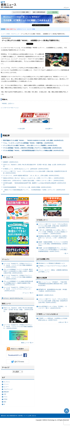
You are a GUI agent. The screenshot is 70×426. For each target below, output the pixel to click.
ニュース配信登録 (53, 12)
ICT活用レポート (42, 220)
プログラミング (8, 389)
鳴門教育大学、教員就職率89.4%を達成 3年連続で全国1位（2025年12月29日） (52, 290)
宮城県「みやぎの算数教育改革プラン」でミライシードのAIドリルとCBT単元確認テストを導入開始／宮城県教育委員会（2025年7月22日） (53, 249)
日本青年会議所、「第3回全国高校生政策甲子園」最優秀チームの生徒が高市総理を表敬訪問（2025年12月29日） (34, 183)
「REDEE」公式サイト (7, 103)
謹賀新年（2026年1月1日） (11, 162)
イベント (6, 384)
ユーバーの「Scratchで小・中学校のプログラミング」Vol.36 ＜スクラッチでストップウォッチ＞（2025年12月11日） (18, 289)
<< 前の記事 (21, 128)
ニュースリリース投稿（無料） (21, 12)
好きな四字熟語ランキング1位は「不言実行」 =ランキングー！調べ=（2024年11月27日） (52, 307)
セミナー (6, 386)
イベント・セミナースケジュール (13, 298)
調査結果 (6, 391)
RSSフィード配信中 (17, 348)
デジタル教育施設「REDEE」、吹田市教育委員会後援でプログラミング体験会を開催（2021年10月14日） (34, 150)
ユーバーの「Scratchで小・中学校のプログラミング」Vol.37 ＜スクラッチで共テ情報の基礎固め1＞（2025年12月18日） (18, 277)
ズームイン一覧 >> (28, 293)
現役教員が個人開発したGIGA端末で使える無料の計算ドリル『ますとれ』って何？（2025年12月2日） (52, 237)
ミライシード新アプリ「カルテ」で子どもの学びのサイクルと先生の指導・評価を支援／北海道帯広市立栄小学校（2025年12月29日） (35, 172)
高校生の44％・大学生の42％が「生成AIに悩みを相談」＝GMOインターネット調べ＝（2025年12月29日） (34, 180)
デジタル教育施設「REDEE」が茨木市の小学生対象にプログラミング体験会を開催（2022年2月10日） (33, 148)
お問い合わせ (32, 415)
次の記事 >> (48, 128)
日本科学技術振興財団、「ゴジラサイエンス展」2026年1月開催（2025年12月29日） (27, 187)
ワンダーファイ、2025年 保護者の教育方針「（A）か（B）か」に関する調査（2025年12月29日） (31, 175)
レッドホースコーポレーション (10, 107)
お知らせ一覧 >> (63, 322)
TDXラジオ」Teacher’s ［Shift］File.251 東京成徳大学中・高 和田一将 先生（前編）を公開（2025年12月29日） (34, 165)
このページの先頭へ (66, 410)
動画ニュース (6, 303)
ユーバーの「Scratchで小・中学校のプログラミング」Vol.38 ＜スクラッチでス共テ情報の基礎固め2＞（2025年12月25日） (18, 332)
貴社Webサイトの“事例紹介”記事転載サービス (51, 263)
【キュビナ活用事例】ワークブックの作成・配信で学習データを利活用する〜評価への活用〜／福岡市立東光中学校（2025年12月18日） (18, 271)
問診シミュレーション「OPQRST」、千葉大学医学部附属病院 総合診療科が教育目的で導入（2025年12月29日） (52, 283)
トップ (2, 34)
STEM (5, 399)
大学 (5, 394)
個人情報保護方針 (12, 415)
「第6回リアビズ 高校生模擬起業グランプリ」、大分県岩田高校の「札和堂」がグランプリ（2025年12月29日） (34, 190)
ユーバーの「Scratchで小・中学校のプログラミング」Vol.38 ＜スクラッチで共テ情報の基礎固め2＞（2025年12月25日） (18, 265)
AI (4, 404)
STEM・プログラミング (12, 34)
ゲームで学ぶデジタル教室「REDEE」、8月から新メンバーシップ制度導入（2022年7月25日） (30, 145)
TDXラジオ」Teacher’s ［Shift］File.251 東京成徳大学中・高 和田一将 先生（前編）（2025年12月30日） (18, 315)
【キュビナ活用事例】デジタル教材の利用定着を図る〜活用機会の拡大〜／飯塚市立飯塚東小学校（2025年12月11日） (18, 283)
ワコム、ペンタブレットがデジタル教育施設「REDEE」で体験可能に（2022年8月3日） (28, 143)
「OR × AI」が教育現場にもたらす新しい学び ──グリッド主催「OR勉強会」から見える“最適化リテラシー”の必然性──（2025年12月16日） (52, 231)
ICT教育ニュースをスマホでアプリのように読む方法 (52, 266)
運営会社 (3, 415)
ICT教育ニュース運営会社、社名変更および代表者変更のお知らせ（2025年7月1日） (52, 319)
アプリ (5, 397)
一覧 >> (66, 253)
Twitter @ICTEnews (17, 361)
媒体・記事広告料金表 (39, 12)
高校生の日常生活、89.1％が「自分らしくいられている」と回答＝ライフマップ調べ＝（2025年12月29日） (34, 178)
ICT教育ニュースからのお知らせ (47, 314)
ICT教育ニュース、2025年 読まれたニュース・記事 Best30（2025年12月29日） (26, 169)
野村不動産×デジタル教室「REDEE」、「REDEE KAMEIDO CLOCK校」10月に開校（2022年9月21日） (33, 140)
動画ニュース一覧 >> (27, 342)
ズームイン (5, 259)
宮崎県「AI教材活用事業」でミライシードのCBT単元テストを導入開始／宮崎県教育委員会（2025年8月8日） (53, 243)
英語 (5, 401)
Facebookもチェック (17, 355)
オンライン (7, 381)
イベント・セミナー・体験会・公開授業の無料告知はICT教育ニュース (53, 270)
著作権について (22, 415)
